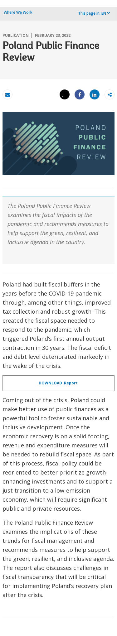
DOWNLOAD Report (59, 383)
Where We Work (18, 12)
